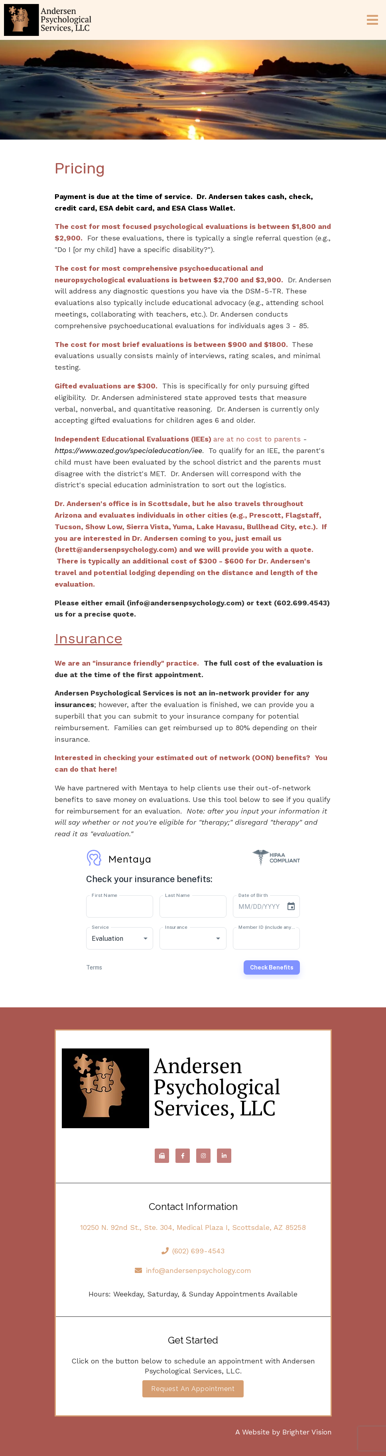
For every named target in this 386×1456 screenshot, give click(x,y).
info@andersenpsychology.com (193, 1270)
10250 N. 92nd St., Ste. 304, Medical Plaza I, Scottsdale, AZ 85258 (193, 1227)
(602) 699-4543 (193, 1251)
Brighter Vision (307, 1432)
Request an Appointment (193, 1389)
